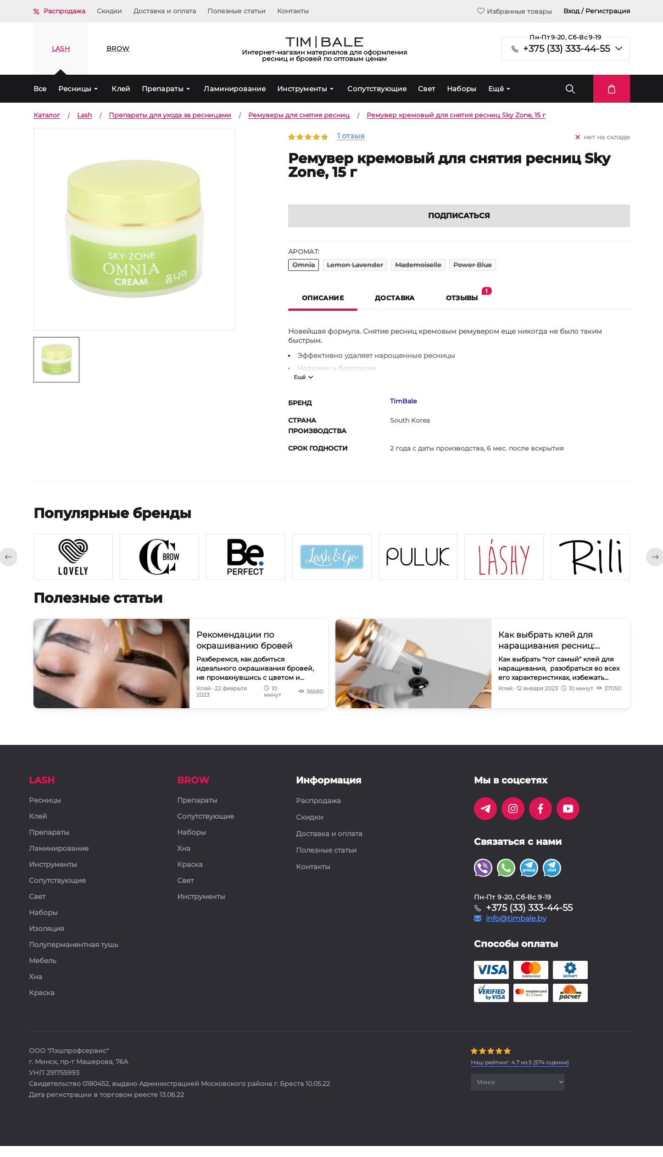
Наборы (462, 88)
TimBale (403, 412)
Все (40, 88)
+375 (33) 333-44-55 (566, 48)
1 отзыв (351, 136)
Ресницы (75, 88)
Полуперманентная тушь (73, 956)
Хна (35, 988)
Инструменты (302, 88)
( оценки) (520, 1073)
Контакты (293, 11)
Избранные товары (514, 11)
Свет (426, 88)
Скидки (109, 11)
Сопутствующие (377, 88)
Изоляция (46, 940)
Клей (120, 88)
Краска (42, 1004)
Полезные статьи (236, 11)
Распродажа (64, 11)
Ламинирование (235, 88)
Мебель (42, 972)
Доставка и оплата (165, 11)
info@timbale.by (516, 929)
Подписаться (459, 226)
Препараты (163, 88)
